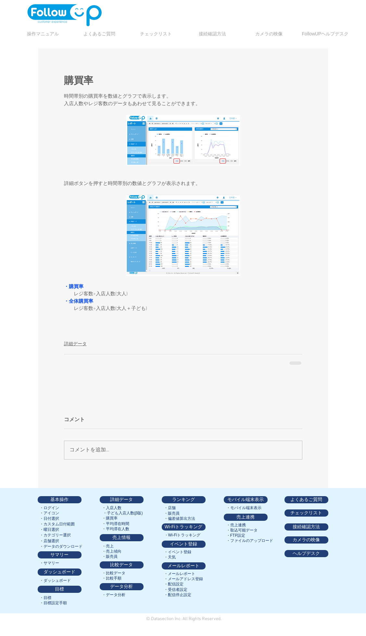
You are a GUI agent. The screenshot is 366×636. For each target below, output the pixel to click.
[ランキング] (184, 499)
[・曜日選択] (49, 529)
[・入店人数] (111, 507)
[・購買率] (110, 518)
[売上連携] (246, 517)
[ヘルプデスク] (306, 553)
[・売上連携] (236, 525)
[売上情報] (122, 537)
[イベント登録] (184, 544)
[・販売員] (110, 556)
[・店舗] (170, 507)
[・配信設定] (173, 584)
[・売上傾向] (111, 551)
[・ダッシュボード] (55, 580)
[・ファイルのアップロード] (249, 540)
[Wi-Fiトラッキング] (184, 527)
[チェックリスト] (306, 513)
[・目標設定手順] (53, 602)
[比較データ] (122, 565)
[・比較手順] (111, 578)
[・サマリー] (49, 563)
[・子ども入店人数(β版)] (123, 513)
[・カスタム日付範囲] (57, 524)
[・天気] (170, 557)
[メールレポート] (184, 565)
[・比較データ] (113, 573)
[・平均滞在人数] (115, 529)
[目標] (60, 589)
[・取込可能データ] (242, 530)
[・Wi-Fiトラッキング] (182, 535)
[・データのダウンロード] (61, 546)
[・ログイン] (49, 507)
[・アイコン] (49, 513)
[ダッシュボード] (60, 572)
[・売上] (108, 546)
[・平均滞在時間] (115, 523)
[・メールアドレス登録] (183, 578)
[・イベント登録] (177, 552)
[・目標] (45, 597)
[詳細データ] (122, 499)
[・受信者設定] (175, 589)
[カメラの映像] (306, 540)
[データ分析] (122, 586)
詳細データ (75, 344)
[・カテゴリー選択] (55, 535)
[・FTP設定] (236, 535)
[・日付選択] (49, 518)
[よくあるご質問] (306, 499)
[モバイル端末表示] (246, 499)
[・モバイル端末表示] (243, 507)
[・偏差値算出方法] (179, 518)
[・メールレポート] (179, 573)
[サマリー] (60, 554)
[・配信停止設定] (177, 594)
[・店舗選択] (49, 541)
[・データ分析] (113, 594)
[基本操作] (60, 499)
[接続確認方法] (306, 527)
